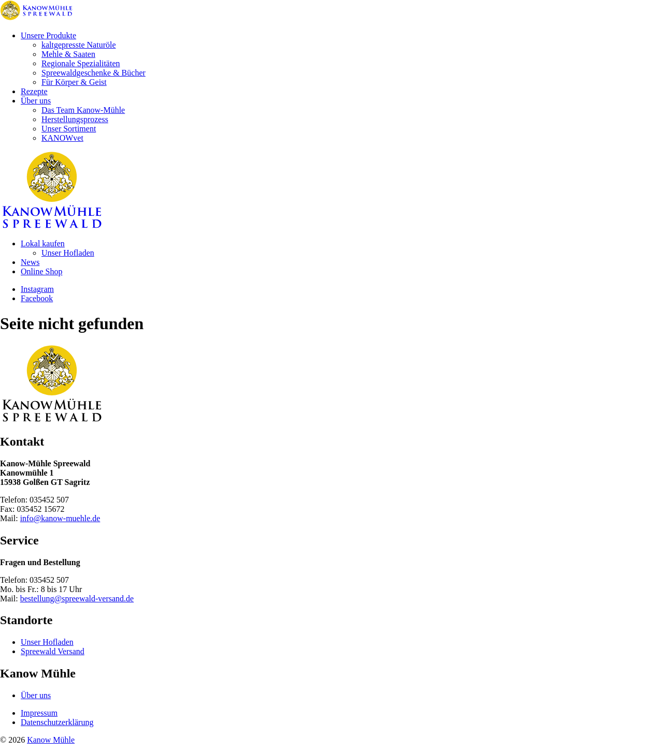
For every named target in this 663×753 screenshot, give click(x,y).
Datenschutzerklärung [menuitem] (57, 722)
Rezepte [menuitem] (34, 91)
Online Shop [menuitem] (41, 271)
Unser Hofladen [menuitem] (67, 252)
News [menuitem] (30, 262)
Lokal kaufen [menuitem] (43, 243)
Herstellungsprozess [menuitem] (74, 119)
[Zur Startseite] (36, 17)
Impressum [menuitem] (39, 712)
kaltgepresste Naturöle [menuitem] (78, 44)
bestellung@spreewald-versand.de (77, 598)
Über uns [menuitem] (36, 100)
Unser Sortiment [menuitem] (68, 128)
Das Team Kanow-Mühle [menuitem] (83, 110)
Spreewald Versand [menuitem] (52, 651)
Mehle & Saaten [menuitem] (68, 54)
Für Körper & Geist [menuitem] (74, 82)
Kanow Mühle (51, 739)
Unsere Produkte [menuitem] (48, 35)
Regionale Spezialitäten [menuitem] (80, 63)
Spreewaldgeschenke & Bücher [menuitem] (93, 72)
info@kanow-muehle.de (60, 518)
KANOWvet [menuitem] (62, 138)
